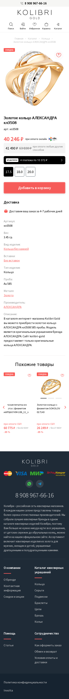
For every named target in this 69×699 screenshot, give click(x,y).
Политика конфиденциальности (25, 682)
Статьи (8, 645)
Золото (9, 295)
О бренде (10, 579)
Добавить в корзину (34, 187)
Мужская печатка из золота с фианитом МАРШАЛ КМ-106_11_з (16, 408)
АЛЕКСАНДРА (13, 307)
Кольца (46, 38)
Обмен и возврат (46, 651)
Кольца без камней (16, 249)
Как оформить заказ (48, 645)
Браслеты (41, 603)
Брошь (39, 615)
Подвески (41, 596)
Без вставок (12, 260)
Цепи (38, 609)
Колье (39, 621)
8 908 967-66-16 (36, 3)
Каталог (32, 38)
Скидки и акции (14, 596)
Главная (19, 38)
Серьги (39, 590)
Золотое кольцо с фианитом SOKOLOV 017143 (48, 408)
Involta (8, 690)
